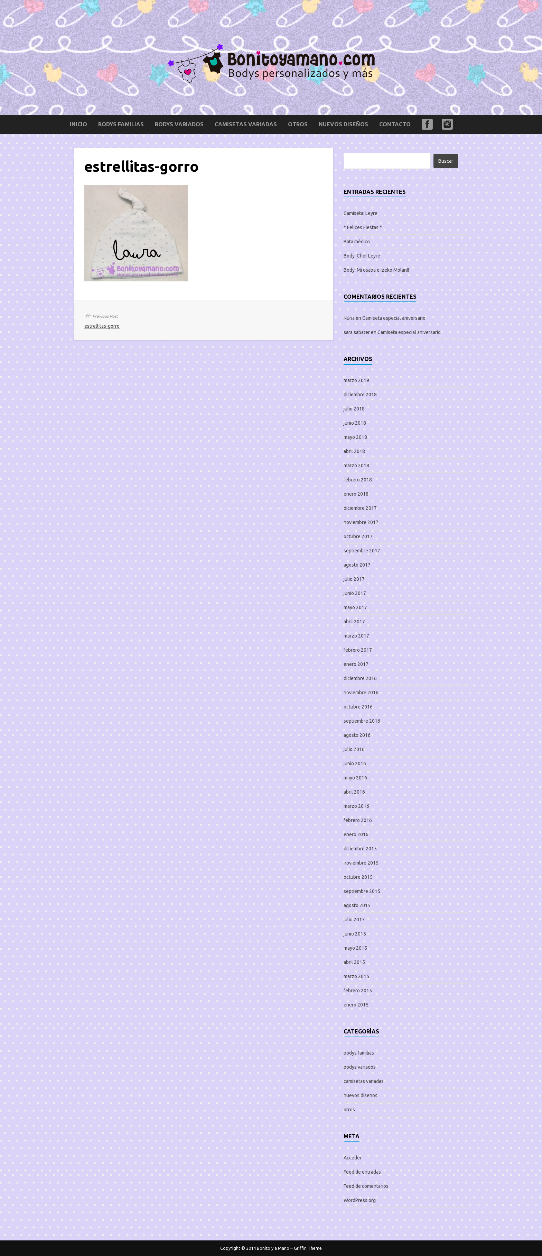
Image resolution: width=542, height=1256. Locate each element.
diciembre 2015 (360, 848)
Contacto (395, 124)
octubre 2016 (358, 707)
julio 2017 (354, 579)
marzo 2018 (356, 465)
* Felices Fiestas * (363, 227)
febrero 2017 (358, 650)
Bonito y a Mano (273, 1248)
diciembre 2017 (360, 508)
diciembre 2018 (360, 394)
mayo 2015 (355, 948)
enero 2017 (356, 664)
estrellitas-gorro (102, 326)
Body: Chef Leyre (362, 256)
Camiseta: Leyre (360, 213)
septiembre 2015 (362, 891)
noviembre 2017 (361, 522)
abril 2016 (354, 792)
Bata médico (357, 241)
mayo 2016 (355, 777)
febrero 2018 (358, 479)
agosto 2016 (357, 735)
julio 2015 (354, 919)
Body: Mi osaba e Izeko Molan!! (376, 270)
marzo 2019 (356, 380)
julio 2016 (354, 749)
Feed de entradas (362, 1172)
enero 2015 (356, 1004)
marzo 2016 (356, 806)
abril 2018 (354, 451)
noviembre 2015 (361, 863)
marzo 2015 (356, 976)
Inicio (78, 124)
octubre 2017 (358, 536)
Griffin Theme (308, 1248)
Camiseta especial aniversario (394, 318)
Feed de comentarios (366, 1186)
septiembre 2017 (362, 550)
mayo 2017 (355, 607)
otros (298, 124)
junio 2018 (355, 423)
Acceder (353, 1157)
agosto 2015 (357, 905)
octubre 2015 (358, 877)
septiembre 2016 (362, 721)
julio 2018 (354, 409)
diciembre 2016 (360, 678)
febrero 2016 (358, 820)
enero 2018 (356, 494)
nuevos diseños (343, 124)
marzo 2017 (356, 636)
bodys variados (179, 124)
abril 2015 (354, 962)
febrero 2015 (358, 990)
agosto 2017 (357, 565)
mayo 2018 (355, 437)
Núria (349, 318)
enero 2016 (356, 834)
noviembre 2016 (361, 692)
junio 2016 (355, 763)
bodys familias (121, 124)
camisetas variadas (246, 124)
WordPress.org (360, 1200)
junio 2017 (355, 593)
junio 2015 (355, 934)
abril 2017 (354, 621)
